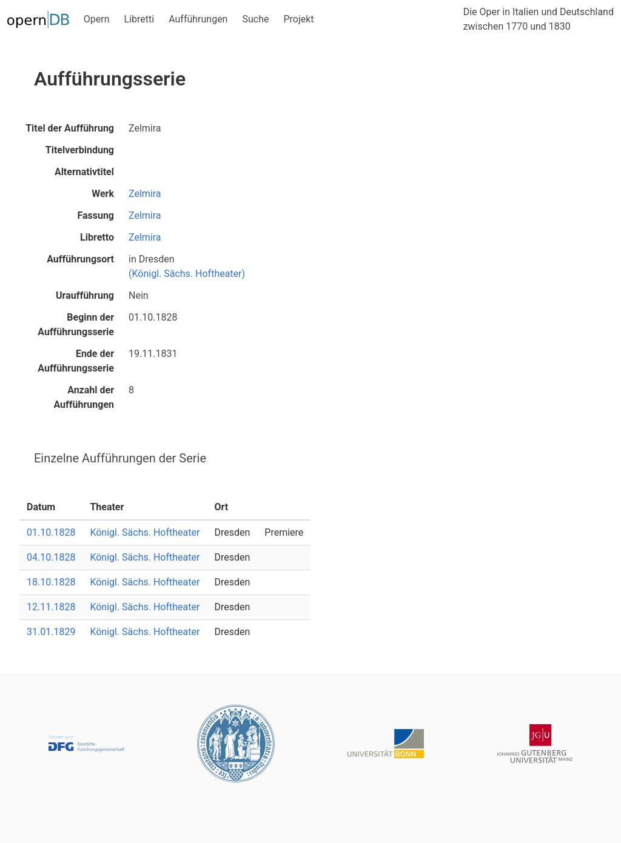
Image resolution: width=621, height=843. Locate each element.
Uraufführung (85, 295)
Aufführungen (198, 19)
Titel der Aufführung (69, 128)
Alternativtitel (84, 172)
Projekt (298, 19)
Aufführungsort (80, 259)
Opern (97, 19)
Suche (255, 19)
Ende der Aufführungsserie (76, 361)
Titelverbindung (79, 150)
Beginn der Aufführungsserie (76, 325)
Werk (103, 193)
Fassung (95, 215)
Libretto (97, 237)
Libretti (139, 19)
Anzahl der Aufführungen (83, 397)
